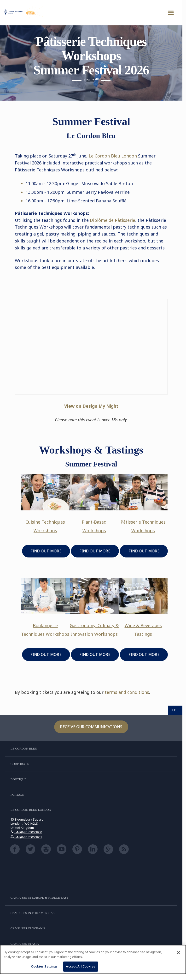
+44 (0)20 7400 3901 (28, 837)
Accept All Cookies (80, 966)
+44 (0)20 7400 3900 (28, 832)
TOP (175, 710)
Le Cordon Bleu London (113, 156)
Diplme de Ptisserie (112, 220)
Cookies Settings (44, 966)
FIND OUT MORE (45, 551)
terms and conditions (127, 692)
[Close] (178, 952)
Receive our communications (91, 726)
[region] (93, 959)
